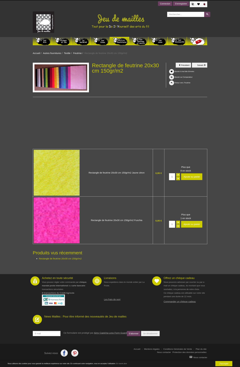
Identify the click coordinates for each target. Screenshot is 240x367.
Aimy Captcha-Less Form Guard (110, 333)
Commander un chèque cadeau (180, 301)
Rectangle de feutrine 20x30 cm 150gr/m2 (60, 258)
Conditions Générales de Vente (177, 349)
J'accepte (223, 363)
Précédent (185, 66)
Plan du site (201, 349)
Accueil (36, 53)
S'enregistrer (181, 3)
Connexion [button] (165, 3)
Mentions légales (151, 349)
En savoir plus (121, 364)
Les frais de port (112, 299)
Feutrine (77, 53)
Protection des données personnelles (189, 352)
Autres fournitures (52, 53)
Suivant (202, 66)
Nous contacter (164, 352)
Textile (67, 53)
